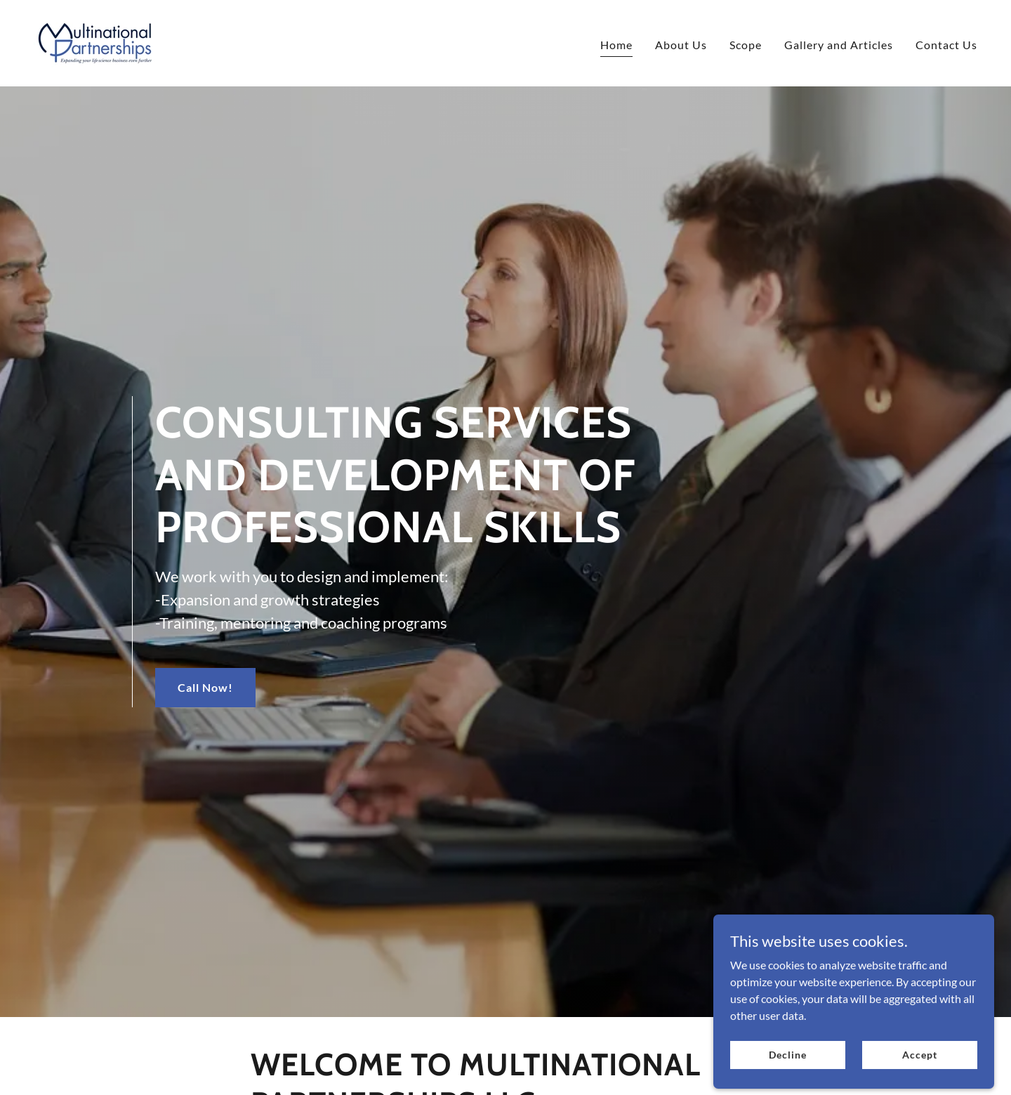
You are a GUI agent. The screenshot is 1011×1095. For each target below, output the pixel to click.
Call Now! (205, 687)
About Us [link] (681, 44)
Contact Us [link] (946, 44)
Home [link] (616, 44)
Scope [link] (745, 44)
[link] (95, 41)
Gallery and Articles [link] (838, 44)
